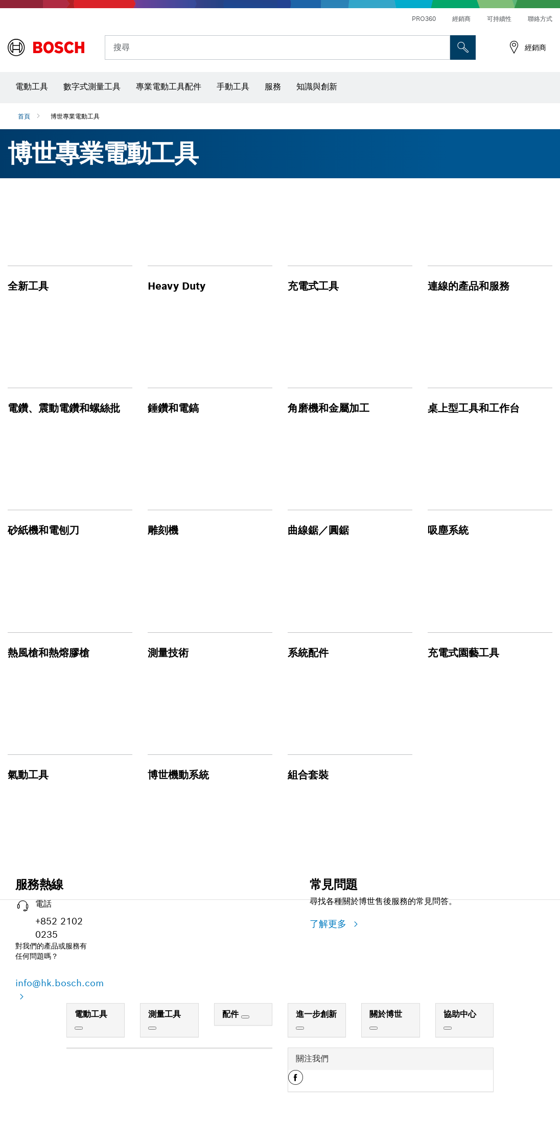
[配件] (245, 1016)
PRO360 (424, 18)
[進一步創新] (300, 1028)
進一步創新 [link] (316, 1014)
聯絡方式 (540, 18)
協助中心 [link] (460, 1014)
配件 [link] (231, 1014)
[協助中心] (448, 1028)
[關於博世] (373, 1028)
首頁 (24, 116)
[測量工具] (152, 1028)
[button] (70, 248)
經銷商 (461, 18)
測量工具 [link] (164, 1014)
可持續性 (499, 18)
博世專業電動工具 (75, 116)
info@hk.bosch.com (59, 983)
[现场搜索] (463, 47)
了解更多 (329, 924)
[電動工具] (79, 1028)
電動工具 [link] (91, 1014)
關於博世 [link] (385, 1014)
